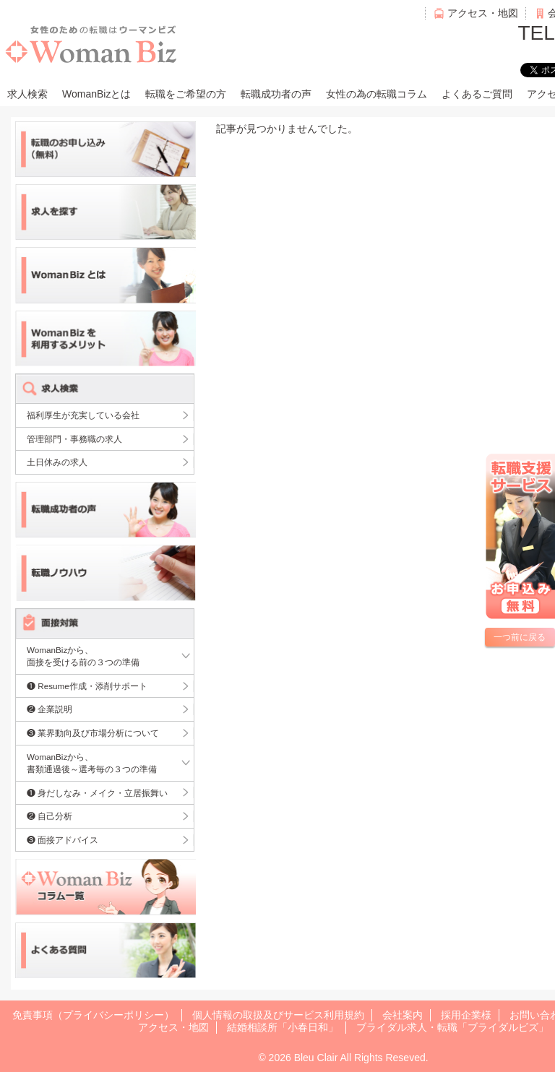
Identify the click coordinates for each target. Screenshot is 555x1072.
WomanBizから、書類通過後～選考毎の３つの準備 (92, 763)
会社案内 (402, 1015)
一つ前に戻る (520, 637)
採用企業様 (466, 1015)
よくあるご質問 (477, 94)
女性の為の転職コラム (376, 94)
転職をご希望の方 (185, 94)
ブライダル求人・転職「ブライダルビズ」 (452, 1027)
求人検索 (27, 94)
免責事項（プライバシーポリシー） (93, 1015)
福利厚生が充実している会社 (83, 415)
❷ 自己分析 (49, 816)
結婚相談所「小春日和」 (282, 1027)
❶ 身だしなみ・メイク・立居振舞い (97, 792)
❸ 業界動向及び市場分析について (93, 733)
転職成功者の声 (276, 94)
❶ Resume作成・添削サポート (87, 686)
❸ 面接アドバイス (62, 839)
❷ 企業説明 (49, 709)
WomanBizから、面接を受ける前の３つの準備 (83, 656)
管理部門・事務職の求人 (74, 439)
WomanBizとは (96, 94)
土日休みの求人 (57, 462)
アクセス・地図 (482, 13)
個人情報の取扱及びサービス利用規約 (278, 1015)
